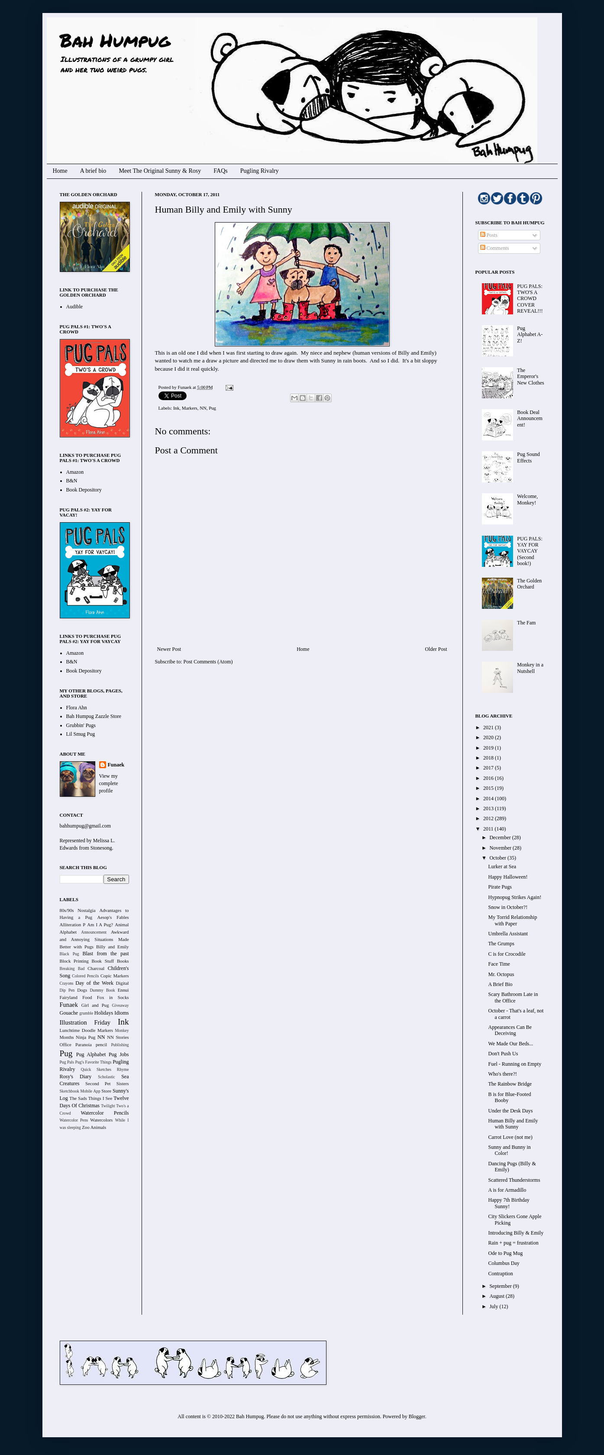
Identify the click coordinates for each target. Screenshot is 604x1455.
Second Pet (98, 1083)
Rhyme (123, 1069)
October (498, 858)
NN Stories (118, 1037)
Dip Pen (67, 990)
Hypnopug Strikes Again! (514, 897)
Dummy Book (102, 990)
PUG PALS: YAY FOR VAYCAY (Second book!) (530, 551)
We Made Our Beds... (510, 1044)
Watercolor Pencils (105, 1113)
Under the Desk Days (510, 1111)
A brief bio (93, 171)
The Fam (526, 623)
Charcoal (95, 968)
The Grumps (501, 944)
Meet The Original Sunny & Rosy (160, 171)
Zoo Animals (94, 1127)
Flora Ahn (76, 708)
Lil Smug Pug (80, 734)
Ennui (123, 990)
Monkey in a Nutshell (530, 668)
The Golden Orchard (529, 584)
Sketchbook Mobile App (80, 1091)
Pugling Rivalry (259, 171)
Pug (212, 408)
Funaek (185, 387)
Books (123, 961)
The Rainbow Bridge (510, 1084)
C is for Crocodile (506, 954)
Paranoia (83, 1044)
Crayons (67, 983)
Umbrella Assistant (508, 934)
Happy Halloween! (507, 877)
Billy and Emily (112, 946)
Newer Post (169, 649)
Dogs (82, 990)
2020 (489, 737)
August (497, 1296)
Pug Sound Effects (528, 457)
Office (65, 1044)
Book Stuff (103, 961)
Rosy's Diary (76, 1076)
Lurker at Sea (502, 866)
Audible (74, 307)
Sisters (122, 1083)
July (494, 1306)
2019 (489, 748)
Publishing (120, 1044)
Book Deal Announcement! (530, 418)
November (501, 848)
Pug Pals (67, 1062)
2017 (489, 768)
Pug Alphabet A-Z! (530, 334)
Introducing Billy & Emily (515, 1233)
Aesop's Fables (113, 917)
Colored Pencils (85, 975)
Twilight (108, 1105)
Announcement (94, 932)
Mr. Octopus (501, 974)
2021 (489, 727)
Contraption (500, 1274)
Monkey (122, 1030)
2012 (489, 818)
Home (60, 171)
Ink (176, 408)
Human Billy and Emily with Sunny (513, 1124)
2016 (489, 778)
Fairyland (69, 997)
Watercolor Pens (74, 1120)
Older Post (436, 649)
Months (67, 1037)
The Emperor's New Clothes (530, 376)
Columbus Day (503, 1263)
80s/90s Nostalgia (78, 910)
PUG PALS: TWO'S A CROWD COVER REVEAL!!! (530, 298)
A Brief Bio (500, 984)
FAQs (220, 171)
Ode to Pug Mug (505, 1253)
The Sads (78, 1098)
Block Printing (74, 961)
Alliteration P (73, 924)
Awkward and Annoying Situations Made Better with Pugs (94, 939)
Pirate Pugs (499, 887)
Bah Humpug (115, 40)
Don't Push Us (503, 1054)
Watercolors (101, 1119)
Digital (122, 983)
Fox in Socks (113, 997)
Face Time (499, 964)
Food (87, 997)
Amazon (75, 472)
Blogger (417, 1416)
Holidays (103, 1013)
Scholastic (106, 1076)
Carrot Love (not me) (510, 1137)
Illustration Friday (85, 1022)
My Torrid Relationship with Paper (512, 920)
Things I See (100, 1098)
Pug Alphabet (91, 1054)
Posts (488, 235)
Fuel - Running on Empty (514, 1064)
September (501, 1286)
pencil (101, 1044)
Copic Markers (114, 975)
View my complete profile (108, 783)
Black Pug (69, 953)
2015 (489, 788)
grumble (86, 1013)
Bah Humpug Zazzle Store (94, 716)
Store (106, 1090)
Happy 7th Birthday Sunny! (508, 1203)
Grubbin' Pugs (81, 725)
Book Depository (84, 490)
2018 (489, 758)
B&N (72, 481)
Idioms (121, 1013)
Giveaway (120, 1005)
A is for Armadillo (507, 1190)
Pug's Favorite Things (93, 1062)
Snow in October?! (507, 907)
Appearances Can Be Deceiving (510, 1030)
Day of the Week (94, 983)
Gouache (69, 1013)
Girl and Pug (95, 1005)
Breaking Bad (72, 968)
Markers (189, 408)
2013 (489, 808)
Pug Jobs (119, 1054)
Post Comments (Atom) (208, 662)
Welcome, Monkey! (527, 499)
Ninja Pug (85, 1037)
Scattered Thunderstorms (514, 1180)
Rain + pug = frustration (513, 1243)
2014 (489, 798)
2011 (489, 829)
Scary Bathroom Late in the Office (513, 997)
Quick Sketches (96, 1069)
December (500, 837)
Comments (494, 248)
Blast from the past (105, 954)
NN (203, 408)
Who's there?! (502, 1074)
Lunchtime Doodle (78, 1030)
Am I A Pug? (100, 924)
